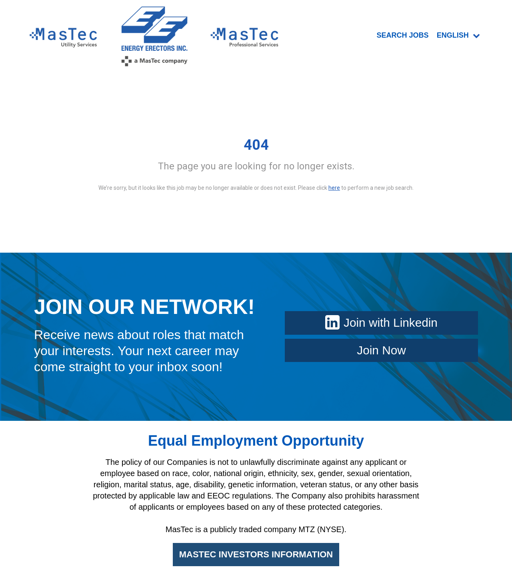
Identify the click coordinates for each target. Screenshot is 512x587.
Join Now (381, 351)
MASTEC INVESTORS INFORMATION (256, 556)
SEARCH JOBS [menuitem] (403, 36)
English (458, 36)
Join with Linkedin (381, 323)
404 (256, 145)
